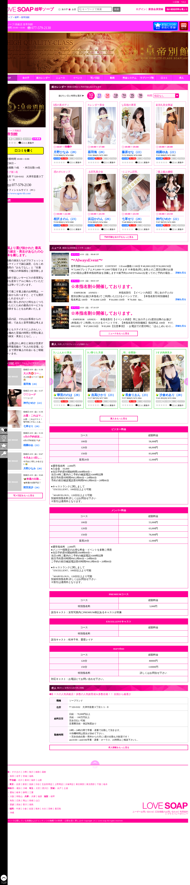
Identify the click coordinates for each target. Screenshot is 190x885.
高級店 (18, 24)
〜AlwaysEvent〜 (87, 260)
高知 (18, 805)
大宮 (38, 788)
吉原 (18, 784)
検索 (116, 9)
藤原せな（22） (132, 152)
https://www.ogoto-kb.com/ (17, 193)
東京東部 (80, 784)
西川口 (45, 788)
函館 (44, 772)
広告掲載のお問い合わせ (166, 812)
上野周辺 (59, 784)
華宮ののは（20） (69, 395)
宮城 (25, 776)
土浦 (66, 788)
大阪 (12, 796)
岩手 (18, 776)
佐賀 (31, 809)
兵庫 (33, 796)
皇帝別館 (28, 24)
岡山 (25, 801)
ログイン (141, 9)
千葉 (99, 784)
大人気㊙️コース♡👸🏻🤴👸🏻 (38, 373)
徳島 (31, 805)
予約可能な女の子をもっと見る (118, 237)
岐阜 (18, 792)
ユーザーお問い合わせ (142, 812)
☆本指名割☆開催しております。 (103, 286)
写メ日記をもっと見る (23, 495)
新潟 (27, 780)
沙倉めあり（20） (171, 395)
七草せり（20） (32, 426)
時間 (149, 95)
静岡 (25, 792)
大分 (44, 809)
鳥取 (12, 801)
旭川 (31, 772)
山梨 (40, 780)
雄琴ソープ (9, 130)
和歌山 (19, 796)
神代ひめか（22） (33, 402)
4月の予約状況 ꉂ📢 (34, 436)
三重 (31, 792)
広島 (18, 801)
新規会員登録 (155, 9)
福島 (31, 776)
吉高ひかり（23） (103, 395)
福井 (33, 780)
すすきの (16, 772)
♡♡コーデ (29, 394)
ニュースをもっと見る (118, 333)
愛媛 (12, 805)
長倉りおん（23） (137, 395)
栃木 (105, 784)
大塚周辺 (69, 784)
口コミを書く (24, 150)
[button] (51, 381)
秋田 (12, 776)
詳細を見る (181, 273)
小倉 (25, 809)
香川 (25, 805)
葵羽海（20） (30, 384)
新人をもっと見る (118, 418)
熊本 (38, 809)
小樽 (25, 772)
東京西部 (90, 784)
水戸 (59, 788)
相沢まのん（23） (66, 219)
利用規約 (184, 812)
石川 (20, 780)
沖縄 (12, 813)
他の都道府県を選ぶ (176, 9)
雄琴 (53, 796)
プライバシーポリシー (177, 814)
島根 (31, 801)
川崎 (25, 788)
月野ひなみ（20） (33, 468)
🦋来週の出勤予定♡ (34, 478)
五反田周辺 (47, 784)
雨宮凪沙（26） (32, 487)
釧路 (38, 772)
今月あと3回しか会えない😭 (39, 457)
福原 (40, 796)
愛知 (12, 792)
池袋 (31, 784)
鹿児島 (58, 809)
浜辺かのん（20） (100, 219)
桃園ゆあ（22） (32, 445)
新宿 (25, 784)
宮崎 (50, 809)
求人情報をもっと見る (118, 747)
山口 (38, 801)
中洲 (18, 809)
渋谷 (38, 784)
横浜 (19, 788)
